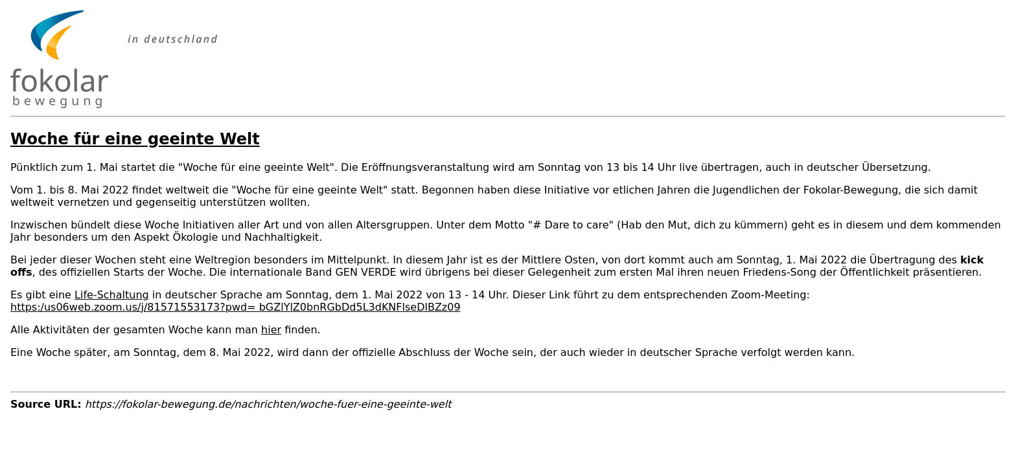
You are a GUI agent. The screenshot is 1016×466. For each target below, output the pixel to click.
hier (271, 330)
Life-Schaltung (112, 295)
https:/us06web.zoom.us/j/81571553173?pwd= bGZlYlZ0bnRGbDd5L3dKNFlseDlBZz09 (235, 307)
